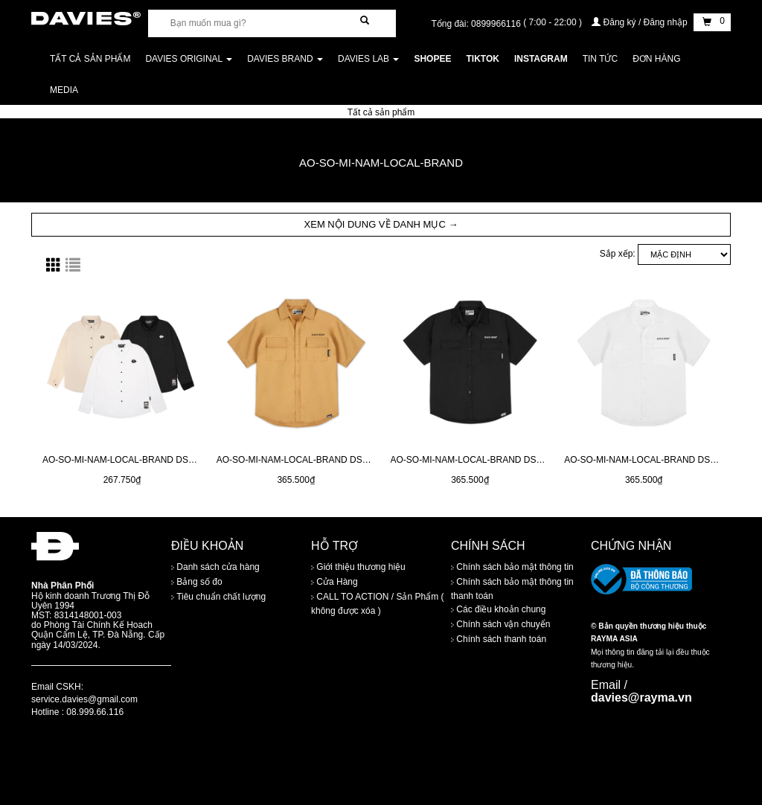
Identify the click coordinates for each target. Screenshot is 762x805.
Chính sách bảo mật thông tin (512, 567)
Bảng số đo (196, 582)
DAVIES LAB (368, 59)
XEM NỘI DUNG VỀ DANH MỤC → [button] (381, 224)
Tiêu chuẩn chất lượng (218, 596)
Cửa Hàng (334, 582)
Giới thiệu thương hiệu (358, 567)
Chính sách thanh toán (498, 639)
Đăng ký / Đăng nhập (641, 22)
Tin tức (600, 59)
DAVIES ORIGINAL (188, 59)
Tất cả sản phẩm (90, 59)
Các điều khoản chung (498, 609)
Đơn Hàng (656, 59)
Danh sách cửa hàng (215, 567)
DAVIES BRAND (285, 59)
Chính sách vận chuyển (500, 624)
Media (64, 90)
